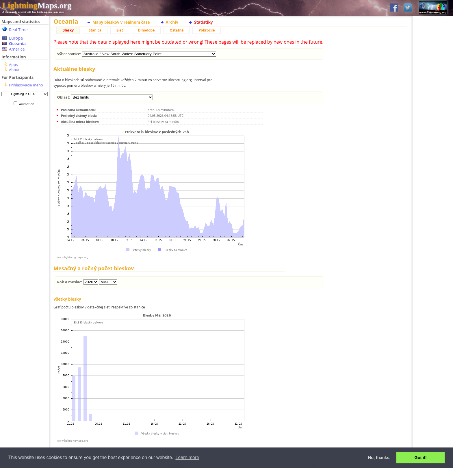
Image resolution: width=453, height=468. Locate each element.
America (17, 49)
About (14, 69)
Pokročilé (206, 30)
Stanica (95, 30)
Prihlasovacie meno (26, 85)
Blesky (68, 30)
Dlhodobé (146, 30)
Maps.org (36, 5)
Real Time (18, 29)
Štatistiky (203, 22)
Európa (16, 38)
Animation (28, 104)
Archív (172, 22)
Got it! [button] (421, 457)
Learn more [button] (187, 457)
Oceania (17, 43)
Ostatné (176, 30)
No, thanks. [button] (379, 457)
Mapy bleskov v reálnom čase (121, 22)
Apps (13, 64)
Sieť (119, 30)
